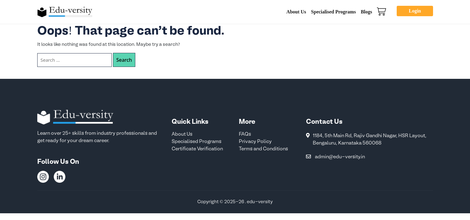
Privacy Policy (255, 142)
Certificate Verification (197, 149)
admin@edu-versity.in (340, 157)
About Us (296, 11)
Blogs (366, 11)
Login (415, 10)
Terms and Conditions (263, 149)
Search (124, 60)
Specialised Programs (333, 11)
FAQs (245, 134)
